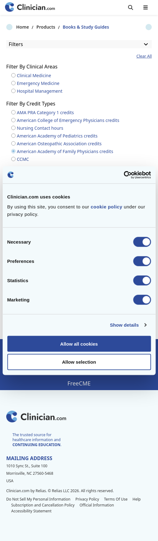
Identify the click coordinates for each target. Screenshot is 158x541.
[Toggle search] (130, 7)
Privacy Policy (87, 499)
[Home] (30, 7)
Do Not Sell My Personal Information (38, 499)
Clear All (144, 56)
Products (35, 27)
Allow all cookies (79, 343)
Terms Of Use (116, 499)
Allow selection (79, 362)
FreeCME (78, 383)
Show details (124, 325)
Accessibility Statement (31, 511)
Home (12, 27)
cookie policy (106, 206)
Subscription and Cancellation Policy (42, 505)
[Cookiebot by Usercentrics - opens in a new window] (123, 175)
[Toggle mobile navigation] (145, 7)
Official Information (96, 505)
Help (136, 499)
